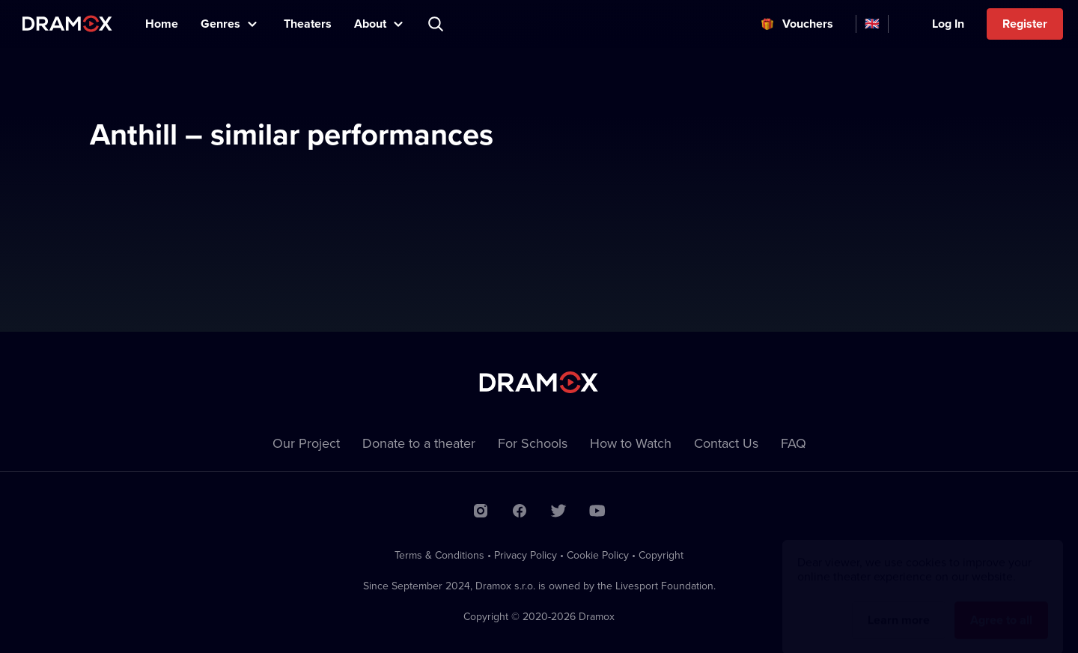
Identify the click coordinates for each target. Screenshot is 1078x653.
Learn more (899, 605)
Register (1024, 23)
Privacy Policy (525, 554)
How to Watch (631, 443)
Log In (948, 23)
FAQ (793, 443)
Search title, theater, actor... (437, 24)
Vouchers (807, 23)
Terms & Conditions (439, 554)
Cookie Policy (598, 554)
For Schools (532, 443)
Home (161, 23)
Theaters (308, 23)
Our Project (306, 443)
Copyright (661, 554)
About (370, 23)
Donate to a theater (418, 443)
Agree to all (1001, 605)
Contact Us (726, 443)
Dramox (67, 23)
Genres (220, 23)
